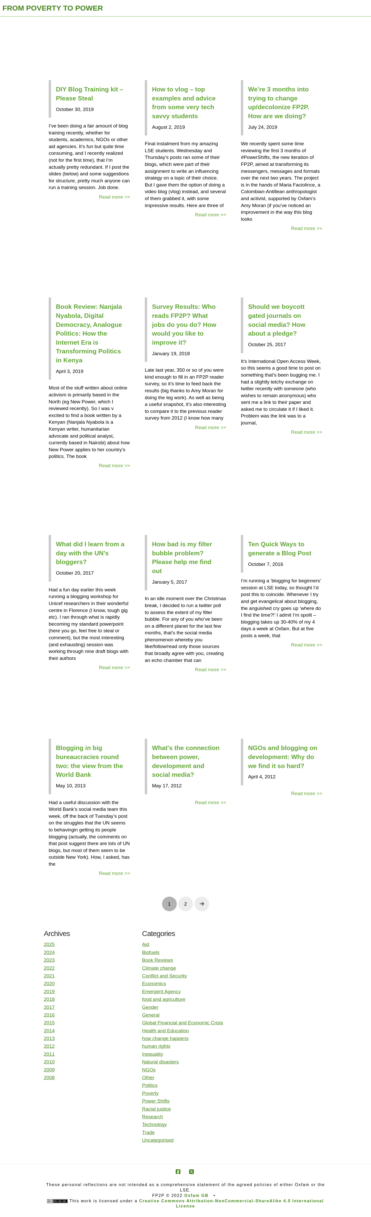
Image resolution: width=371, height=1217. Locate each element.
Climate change (159, 968)
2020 (49, 983)
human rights (156, 1046)
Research (152, 1116)
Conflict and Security (164, 975)
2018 (49, 999)
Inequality (152, 1054)
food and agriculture (163, 999)
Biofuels (150, 952)
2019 (49, 991)
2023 (49, 960)
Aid (145, 944)
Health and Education (165, 1030)
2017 (49, 1007)
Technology (154, 1124)
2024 (49, 952)
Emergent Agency (161, 991)
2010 (49, 1062)
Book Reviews (157, 960)
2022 (49, 968)
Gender (150, 1007)
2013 (49, 1038)
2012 (49, 1046)
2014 (49, 1030)
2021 (49, 975)
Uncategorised (158, 1140)
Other (148, 1077)
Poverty (150, 1093)
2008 (49, 1077)
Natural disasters (160, 1062)
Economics (154, 983)
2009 (49, 1070)
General (150, 1015)
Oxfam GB (196, 1195)
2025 (49, 944)
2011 (49, 1054)
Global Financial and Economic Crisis (182, 1022)
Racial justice (156, 1109)
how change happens (165, 1038)
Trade (148, 1132)
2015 (49, 1022)
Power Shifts (156, 1101)
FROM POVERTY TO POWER (53, 8)
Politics (149, 1085)
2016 (49, 1015)
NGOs (149, 1070)
